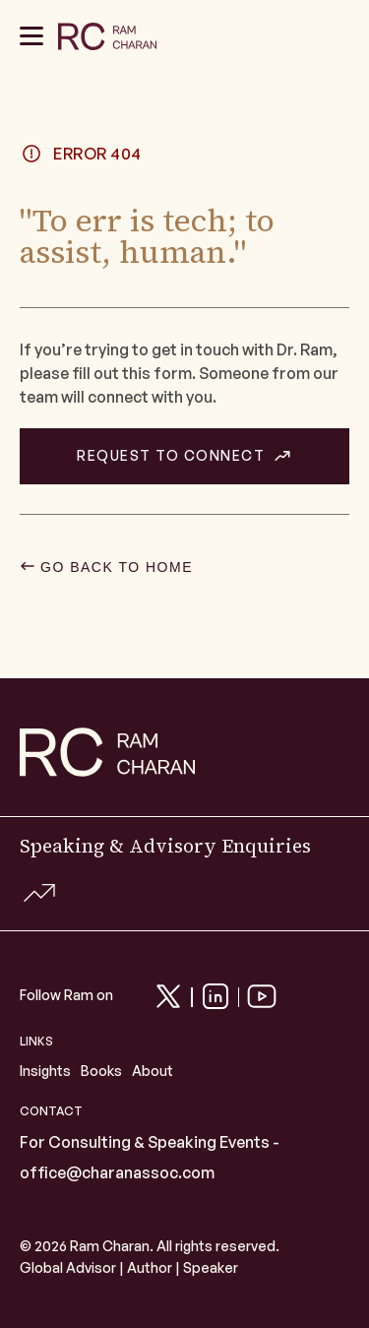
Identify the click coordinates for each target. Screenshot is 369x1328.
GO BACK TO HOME (116, 567)
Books (101, 1070)
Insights (45, 1070)
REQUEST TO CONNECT (171, 456)
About (152, 1070)
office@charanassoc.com (117, 1172)
